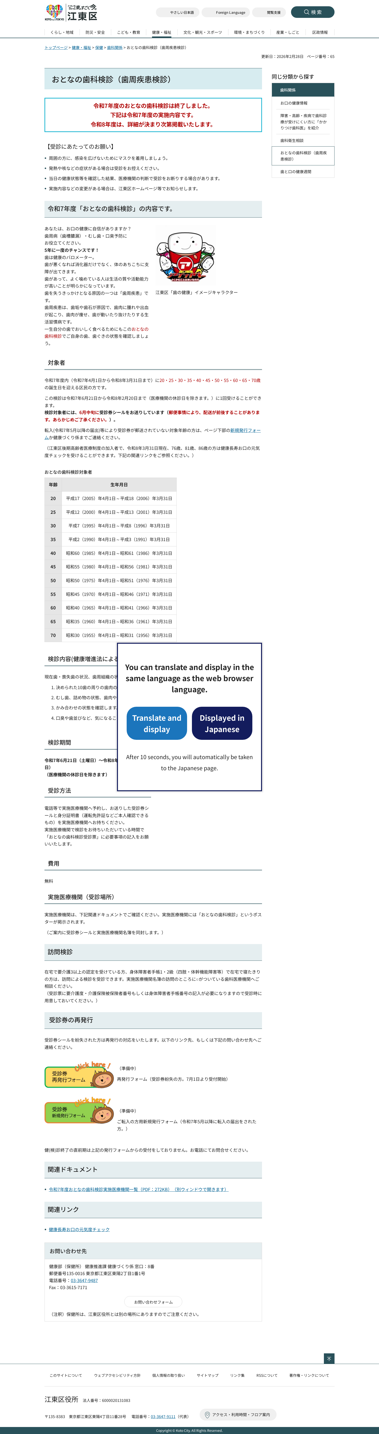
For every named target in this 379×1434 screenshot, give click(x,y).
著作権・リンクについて (309, 1375)
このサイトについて (66, 1375)
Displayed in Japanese (222, 723)
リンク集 (237, 1375)
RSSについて (267, 1375)
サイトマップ (208, 1375)
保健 (99, 47)
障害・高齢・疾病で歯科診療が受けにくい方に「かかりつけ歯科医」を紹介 (303, 122)
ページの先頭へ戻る (334, 1356)
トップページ (56, 47)
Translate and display (157, 723)
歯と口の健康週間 (295, 171)
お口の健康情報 (293, 103)
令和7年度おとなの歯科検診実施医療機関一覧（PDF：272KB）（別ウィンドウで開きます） (139, 1189)
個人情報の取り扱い (168, 1375)
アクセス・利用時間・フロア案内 (241, 1414)
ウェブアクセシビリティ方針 (117, 1375)
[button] (226, 12)
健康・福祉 (81, 47)
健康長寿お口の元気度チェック (79, 1229)
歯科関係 (115, 47)
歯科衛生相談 (292, 140)
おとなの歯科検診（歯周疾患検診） (303, 156)
